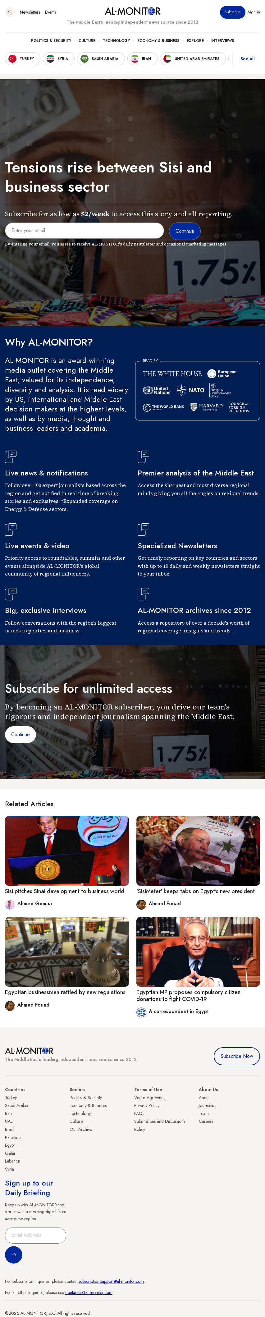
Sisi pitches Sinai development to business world (64, 891)
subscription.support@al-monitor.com (111, 1281)
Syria (9, 1169)
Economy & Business (158, 41)
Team (204, 1113)
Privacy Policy (146, 1105)
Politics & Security (51, 41)
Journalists (207, 1105)
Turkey (11, 1097)
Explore (195, 41)
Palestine (13, 1137)
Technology (116, 41)
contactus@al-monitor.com (88, 1292)
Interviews (222, 41)
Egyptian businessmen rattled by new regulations (65, 992)
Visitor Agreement (150, 1097)
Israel (9, 1129)
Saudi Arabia (16, 1105)
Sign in (254, 12)
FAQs (139, 1113)
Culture (87, 41)
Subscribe (233, 12)
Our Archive (81, 1129)
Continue (20, 734)
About (204, 1097)
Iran (8, 1113)
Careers (206, 1121)
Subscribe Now (237, 1056)
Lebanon (12, 1161)
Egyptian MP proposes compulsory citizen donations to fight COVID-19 (188, 995)
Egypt (10, 1145)
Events (50, 12)
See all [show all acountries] (247, 59)
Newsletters (30, 12)
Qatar (10, 1153)
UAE (9, 1121)
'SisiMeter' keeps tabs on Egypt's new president (195, 891)
